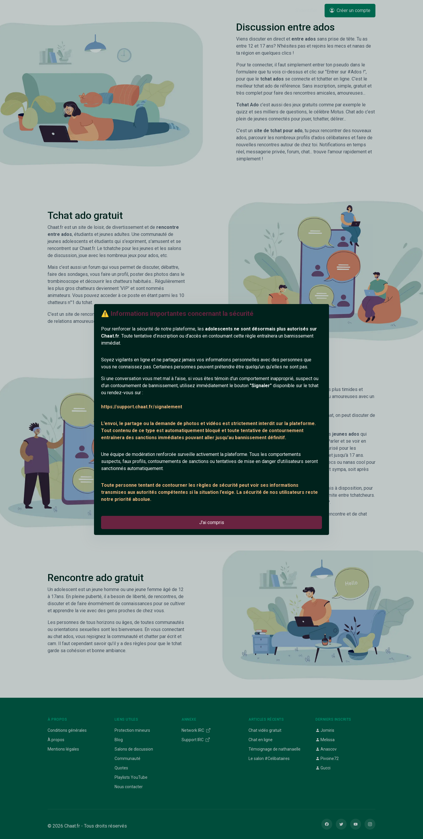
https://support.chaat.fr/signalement (141, 407)
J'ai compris (211, 522)
